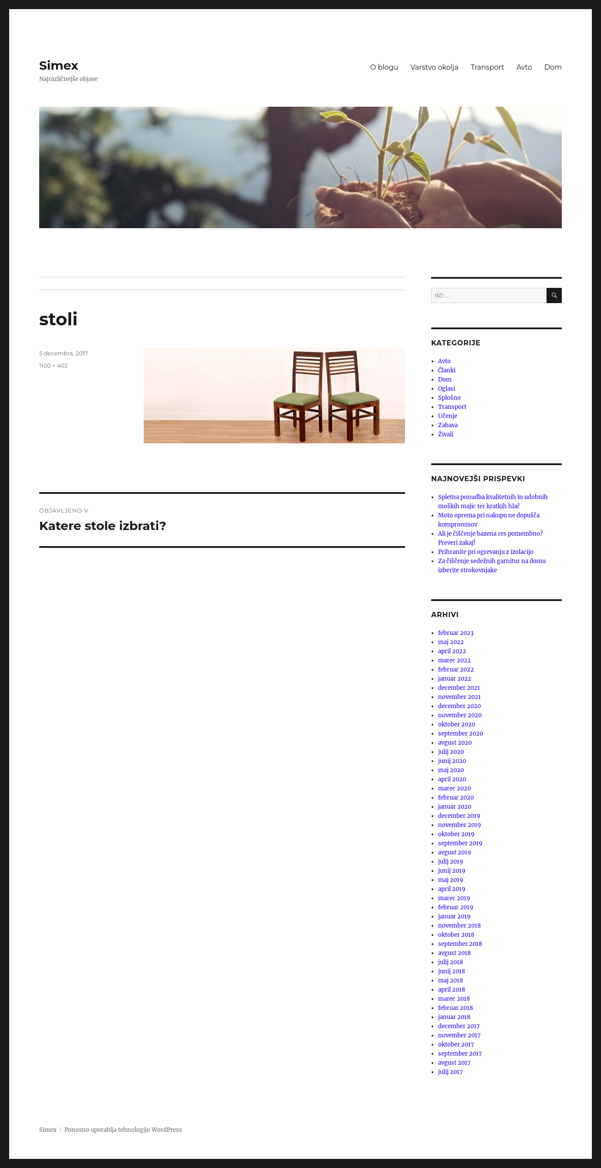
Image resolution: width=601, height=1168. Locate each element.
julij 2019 (450, 861)
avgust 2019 (454, 852)
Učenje (447, 416)
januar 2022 (454, 678)
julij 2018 (450, 962)
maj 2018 (450, 980)
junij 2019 (452, 870)
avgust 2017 (454, 1063)
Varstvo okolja (435, 67)
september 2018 (460, 944)
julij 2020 (451, 752)
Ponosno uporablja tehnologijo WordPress (123, 1130)
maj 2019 (450, 880)
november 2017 (459, 1035)
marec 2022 (454, 660)
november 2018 (459, 925)
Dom (553, 67)
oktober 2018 (456, 934)
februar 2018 (455, 1008)
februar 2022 (456, 669)
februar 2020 (456, 797)
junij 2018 (451, 971)
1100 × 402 (53, 365)
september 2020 (460, 733)
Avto (524, 67)
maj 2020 (451, 770)
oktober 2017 (456, 1044)
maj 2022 (451, 642)
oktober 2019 (456, 834)
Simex (58, 65)
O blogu (384, 67)
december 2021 (459, 688)
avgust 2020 (455, 742)
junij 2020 (452, 761)
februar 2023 (455, 633)
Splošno (449, 398)
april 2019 (452, 889)
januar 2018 (454, 1017)
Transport (487, 67)
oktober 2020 (456, 724)
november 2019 (459, 825)
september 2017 (460, 1053)
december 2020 (459, 706)
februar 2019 (455, 907)
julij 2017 (450, 1072)
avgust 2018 (454, 953)
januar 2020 (454, 806)
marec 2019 (454, 898)
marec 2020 (454, 788)
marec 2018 (454, 999)
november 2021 (459, 697)
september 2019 (460, 843)
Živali (445, 434)
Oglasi (446, 388)
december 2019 (459, 816)
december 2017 (459, 1026)
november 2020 (460, 715)
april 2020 (452, 779)
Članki (447, 370)
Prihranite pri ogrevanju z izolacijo (485, 552)
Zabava (448, 425)
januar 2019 (454, 916)
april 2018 (451, 989)
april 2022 (452, 651)
